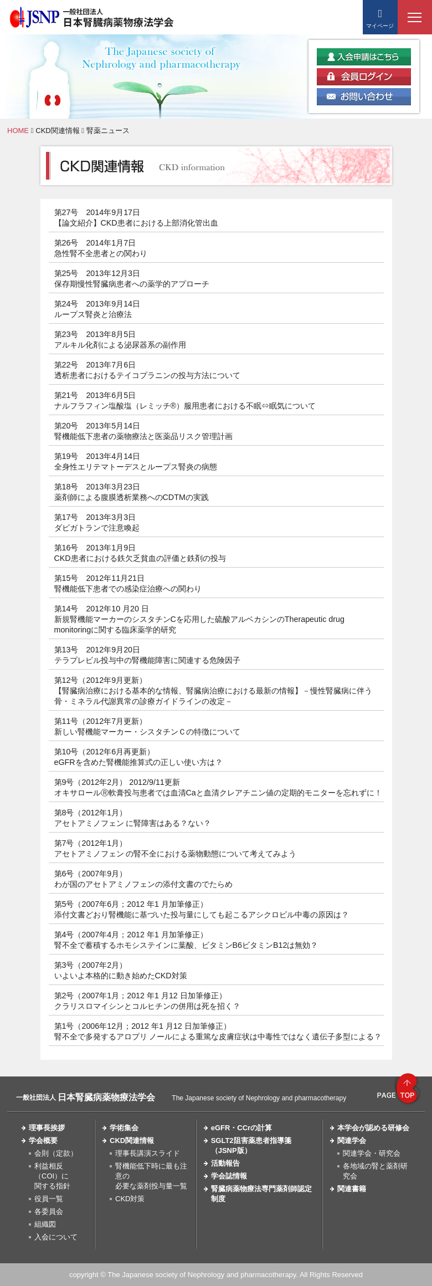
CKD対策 (130, 1199)
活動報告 (225, 1163)
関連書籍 (351, 1189)
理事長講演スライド (147, 1153)
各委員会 (48, 1211)
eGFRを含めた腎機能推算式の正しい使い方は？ (138, 762)
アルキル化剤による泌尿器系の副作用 (120, 344)
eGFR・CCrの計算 (241, 1128)
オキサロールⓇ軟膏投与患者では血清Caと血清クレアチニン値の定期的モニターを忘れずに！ (218, 792)
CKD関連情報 (57, 130)
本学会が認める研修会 (373, 1128)
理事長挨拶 (47, 1128)
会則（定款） (56, 1153)
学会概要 (43, 1140)
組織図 (45, 1224)
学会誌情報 (229, 1176)
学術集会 (124, 1128)
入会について (56, 1237)
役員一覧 (48, 1199)
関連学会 (351, 1140)
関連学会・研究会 (371, 1153)
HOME (18, 130)
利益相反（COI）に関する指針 (52, 1176)
